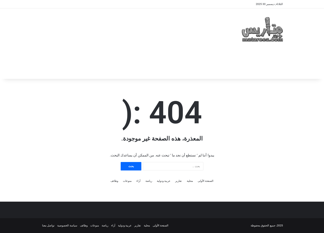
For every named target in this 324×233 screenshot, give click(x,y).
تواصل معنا (48, 225)
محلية (190, 180)
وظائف (114, 180)
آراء (138, 180)
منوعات (127, 180)
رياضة (148, 180)
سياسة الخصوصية (67, 225)
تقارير (178, 180)
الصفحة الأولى (205, 180)
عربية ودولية (163, 180)
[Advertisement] (120, 41)
